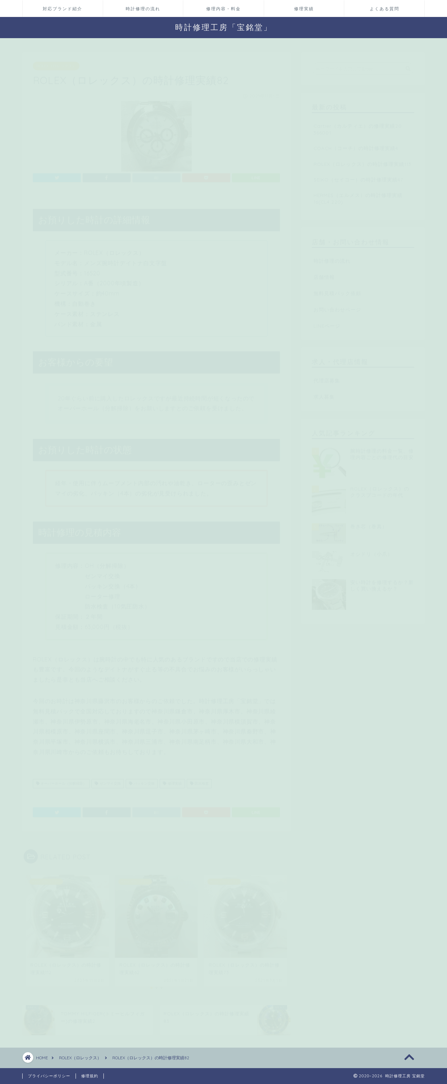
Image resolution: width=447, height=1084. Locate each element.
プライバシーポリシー (49, 1075)
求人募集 (324, 393)
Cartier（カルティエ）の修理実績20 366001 (358, 125)
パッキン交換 (142, 780)
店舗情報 (324, 274)
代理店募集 (327, 377)
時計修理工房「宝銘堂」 (223, 27)
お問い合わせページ (337, 306)
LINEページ (327, 322)
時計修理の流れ (143, 8)
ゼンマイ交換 (107, 780)
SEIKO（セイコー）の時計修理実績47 (358, 176)
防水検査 (199, 780)
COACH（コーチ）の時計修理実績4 (356, 145)
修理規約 (89, 1075)
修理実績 (304, 8)
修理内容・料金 (223, 8)
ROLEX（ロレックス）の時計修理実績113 (362, 161)
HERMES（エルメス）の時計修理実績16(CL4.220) (358, 195)
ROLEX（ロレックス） (56, 62)
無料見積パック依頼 (337, 290)
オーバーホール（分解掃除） (61, 780)
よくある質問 (384, 8)
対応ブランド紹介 (62, 8)
